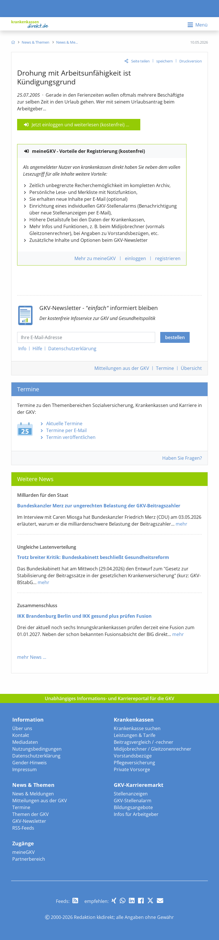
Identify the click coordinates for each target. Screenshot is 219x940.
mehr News (29, 657)
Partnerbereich (28, 859)
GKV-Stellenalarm (132, 800)
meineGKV (23, 852)
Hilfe (37, 348)
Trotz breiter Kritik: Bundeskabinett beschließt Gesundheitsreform (93, 557)
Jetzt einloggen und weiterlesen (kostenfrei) (78, 124)
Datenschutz (72, 348)
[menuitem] (13, 42)
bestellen (175, 337)
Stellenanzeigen (131, 794)
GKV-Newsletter (29, 821)
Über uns (22, 728)
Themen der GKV (30, 814)
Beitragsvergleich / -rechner (143, 742)
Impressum (24, 769)
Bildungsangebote (133, 807)
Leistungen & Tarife (134, 735)
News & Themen (33, 784)
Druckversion (190, 61)
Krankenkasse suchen (137, 728)
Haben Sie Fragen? (182, 458)
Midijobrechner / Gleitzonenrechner (152, 749)
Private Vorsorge (132, 769)
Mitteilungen (121, 368)
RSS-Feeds (23, 828)
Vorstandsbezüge (133, 756)
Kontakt (20, 735)
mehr (181, 524)
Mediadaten (25, 742)
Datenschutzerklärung (36, 756)
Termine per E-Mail (66, 430)
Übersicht (191, 368)
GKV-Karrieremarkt (138, 784)
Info (22, 348)
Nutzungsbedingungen (37, 749)
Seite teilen (140, 61)
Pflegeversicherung (134, 762)
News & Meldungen (33, 794)
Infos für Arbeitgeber (136, 814)
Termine (165, 368)
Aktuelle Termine (64, 423)
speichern (164, 61)
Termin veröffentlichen (71, 437)
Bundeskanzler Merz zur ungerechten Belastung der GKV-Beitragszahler (98, 506)
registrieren (168, 258)
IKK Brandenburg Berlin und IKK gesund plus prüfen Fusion (84, 616)
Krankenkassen (134, 719)
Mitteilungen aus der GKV (39, 800)
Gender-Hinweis (29, 762)
